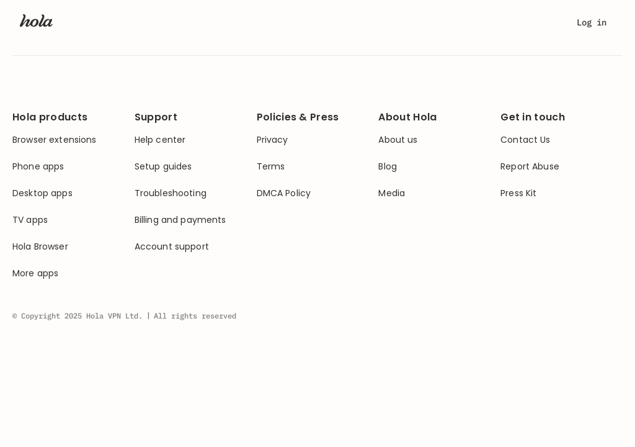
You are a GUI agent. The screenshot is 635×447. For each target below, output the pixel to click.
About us (397, 140)
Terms (271, 167)
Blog (387, 167)
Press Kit (518, 193)
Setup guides (163, 167)
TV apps (30, 220)
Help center (160, 140)
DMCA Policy (284, 193)
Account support (172, 247)
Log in (591, 22)
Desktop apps (42, 193)
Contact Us (525, 140)
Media (391, 193)
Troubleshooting (170, 193)
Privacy (272, 140)
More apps (35, 273)
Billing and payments (180, 220)
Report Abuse (529, 167)
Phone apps (38, 167)
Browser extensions (54, 140)
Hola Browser (40, 247)
